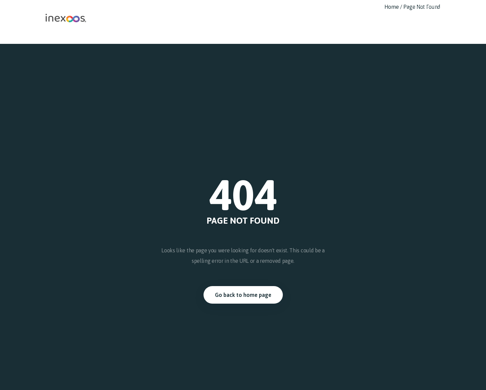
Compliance (328, 12)
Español (424, 12)
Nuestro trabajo (288, 12)
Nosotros (251, 12)
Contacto (387, 12)
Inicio (226, 12)
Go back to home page (243, 295)
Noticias (359, 12)
